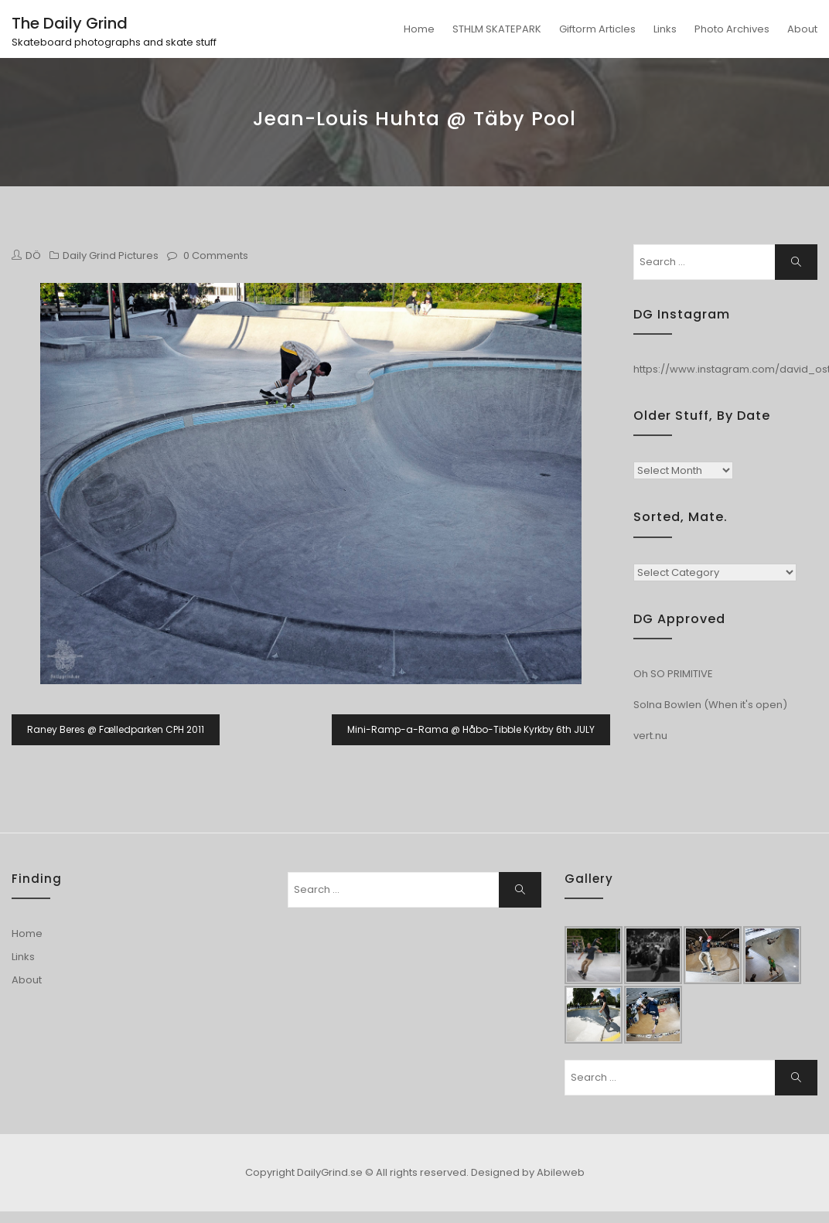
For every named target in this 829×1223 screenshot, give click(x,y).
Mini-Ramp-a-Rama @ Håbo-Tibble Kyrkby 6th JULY (471, 729)
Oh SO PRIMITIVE (673, 673)
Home (419, 29)
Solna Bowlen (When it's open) (710, 704)
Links (665, 29)
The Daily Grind (70, 23)
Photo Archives (731, 29)
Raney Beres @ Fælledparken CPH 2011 (115, 729)
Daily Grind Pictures (111, 255)
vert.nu (650, 735)
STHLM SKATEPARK (496, 29)
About (802, 29)
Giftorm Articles (597, 29)
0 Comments (215, 255)
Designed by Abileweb (528, 1172)
